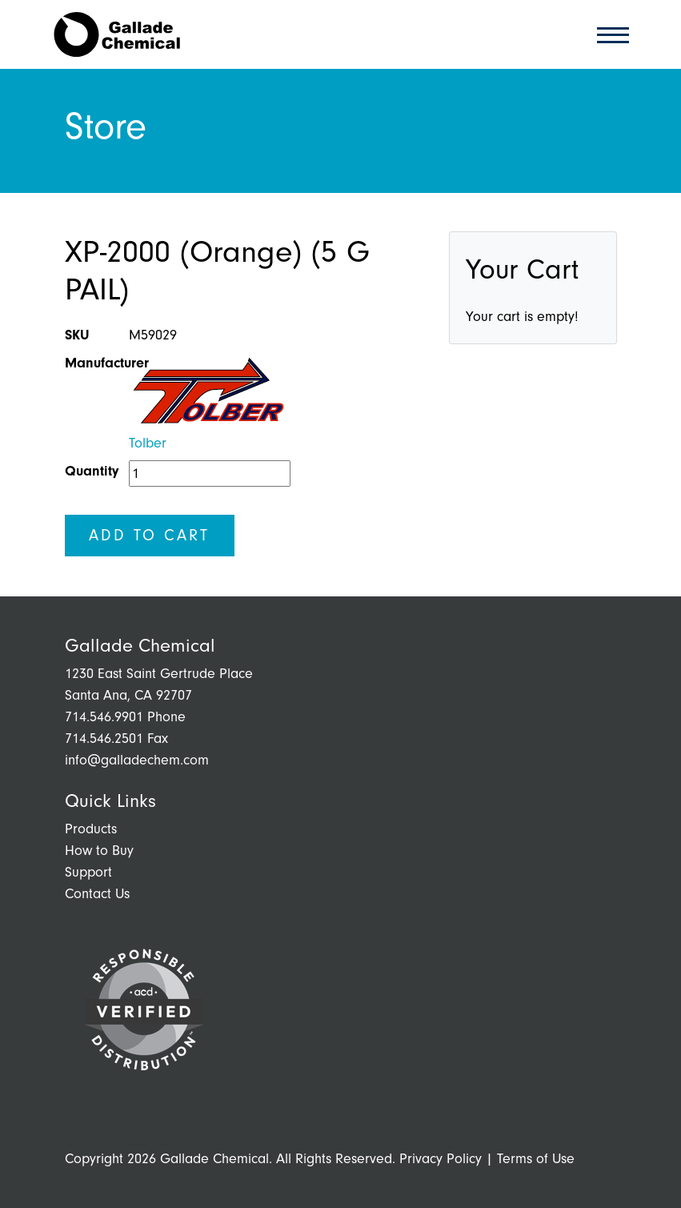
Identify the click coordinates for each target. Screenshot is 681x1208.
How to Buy (99, 850)
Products (91, 829)
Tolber (147, 443)
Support (88, 872)
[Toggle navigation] (608, 34)
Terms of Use (536, 1158)
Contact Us (97, 893)
